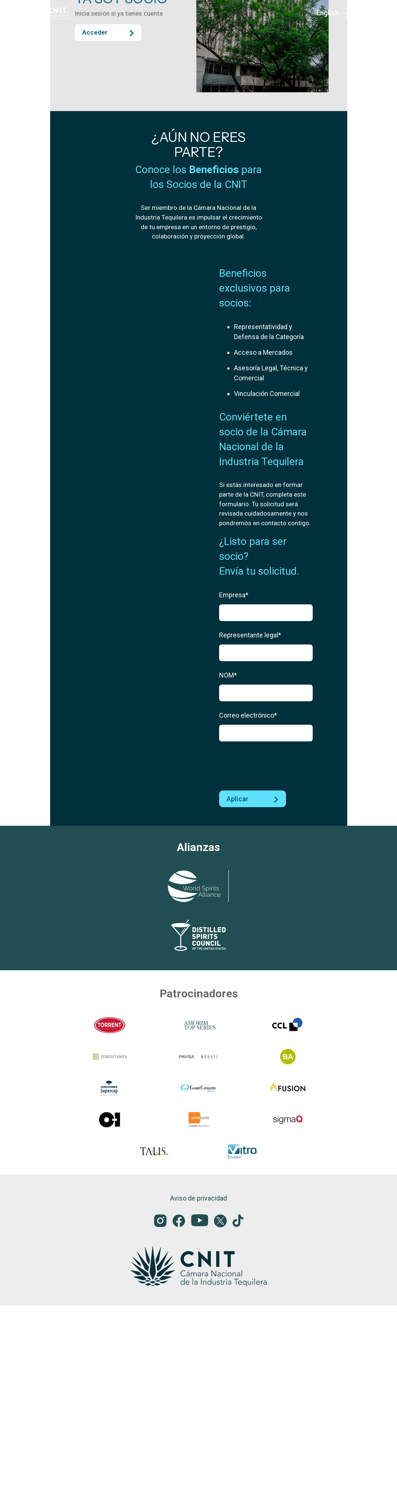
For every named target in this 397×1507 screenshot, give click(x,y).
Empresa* (233, 835)
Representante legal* (250, 875)
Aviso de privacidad (198, 1400)
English (327, 13)
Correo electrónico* (248, 955)
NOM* (228, 915)
